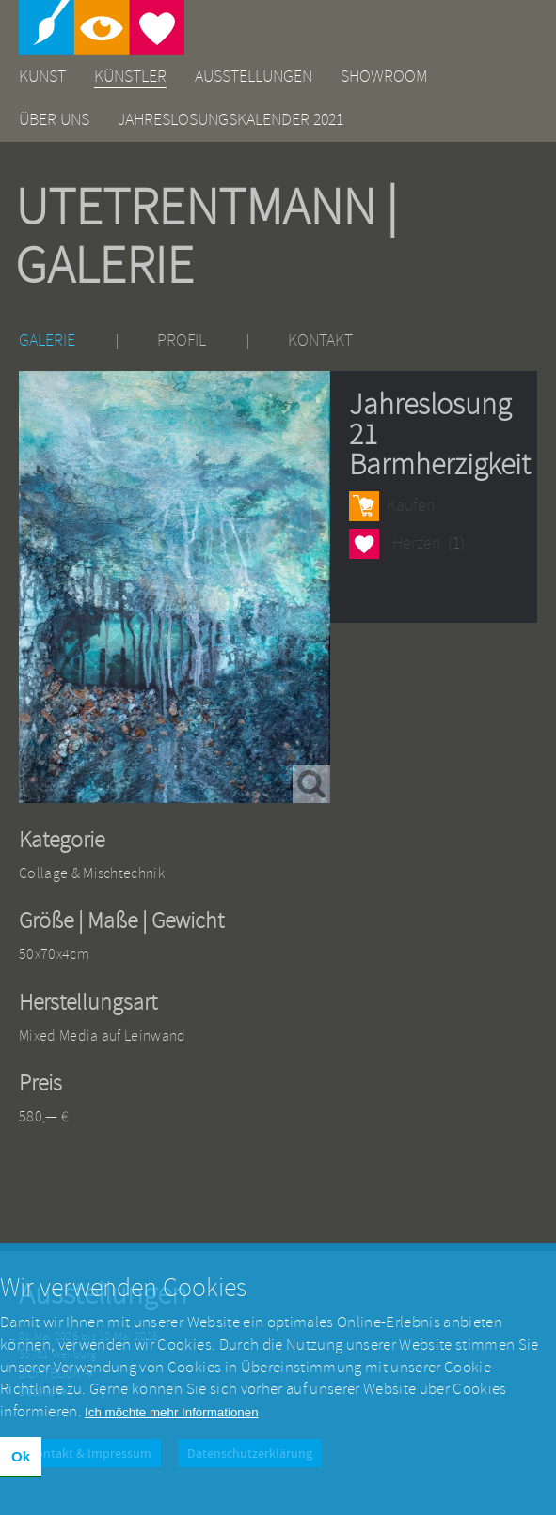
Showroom (384, 76)
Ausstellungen (253, 76)
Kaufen (411, 506)
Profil (181, 340)
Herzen (364, 543)
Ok (20, 1470)
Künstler (130, 76)
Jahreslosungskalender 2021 (230, 120)
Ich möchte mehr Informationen (171, 1426)
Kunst (42, 76)
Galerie (47, 340)
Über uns (54, 120)
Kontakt (320, 340)
